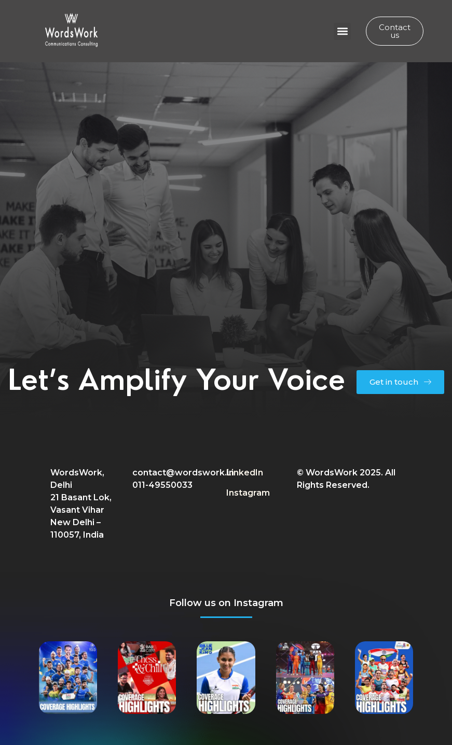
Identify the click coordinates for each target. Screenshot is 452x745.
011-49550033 (162, 485)
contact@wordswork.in (183, 472)
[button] (342, 31)
